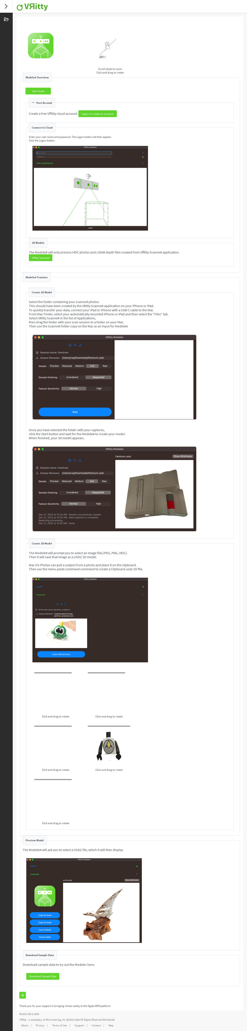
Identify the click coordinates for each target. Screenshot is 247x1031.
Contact (96, 1025)
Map (111, 1025)
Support (79, 1025)
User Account (42, 103)
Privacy (40, 1025)
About (24, 1025)
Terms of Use (59, 1025)
